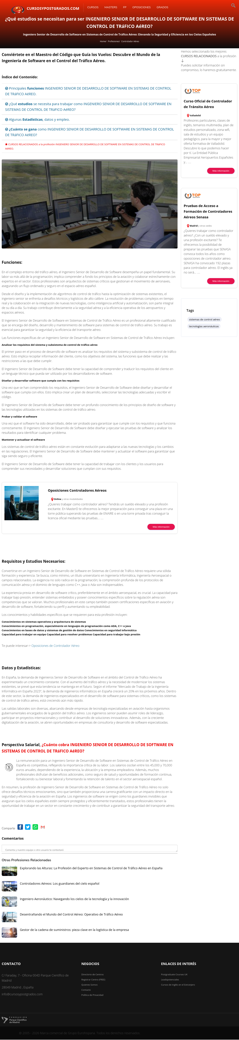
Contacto (86, 989)
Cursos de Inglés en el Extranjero (178, 984)
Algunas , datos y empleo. (37, 119)
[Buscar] (221, 6)
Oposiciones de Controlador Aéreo (55, 646)
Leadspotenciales (170, 979)
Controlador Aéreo (130, 41)
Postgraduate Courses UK (174, 974)
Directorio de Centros (92, 974)
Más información (161, 527)
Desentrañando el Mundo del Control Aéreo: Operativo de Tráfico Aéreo (71, 914)
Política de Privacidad (92, 995)
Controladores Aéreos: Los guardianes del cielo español (59, 883)
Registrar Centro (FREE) (93, 979)
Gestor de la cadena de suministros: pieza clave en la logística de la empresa (74, 930)
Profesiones (113, 41)
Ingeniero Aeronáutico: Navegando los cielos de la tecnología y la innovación (74, 899)
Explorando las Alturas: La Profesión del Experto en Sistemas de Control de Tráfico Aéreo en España (91, 868)
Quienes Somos (89, 984)
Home (103, 41)
